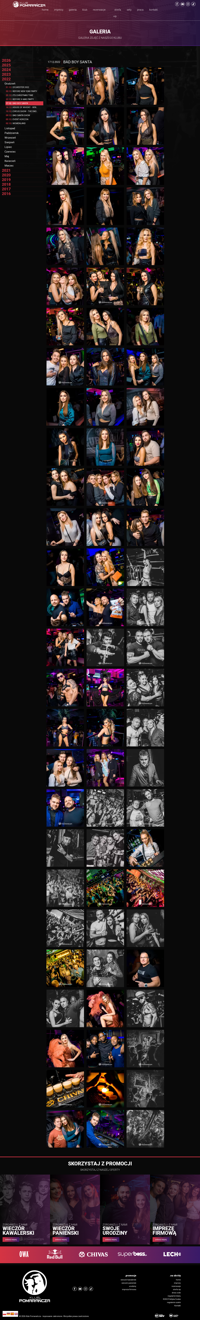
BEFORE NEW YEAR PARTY (21, 91)
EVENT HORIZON (17, 119)
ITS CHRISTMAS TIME (19, 95)
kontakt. (153, 9)
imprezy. (59, 9)
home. (45, 9)
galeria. (73, 9)
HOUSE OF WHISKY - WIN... (21, 107)
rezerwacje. (99, 9)
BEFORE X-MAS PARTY (20, 99)
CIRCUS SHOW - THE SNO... (21, 111)
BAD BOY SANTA (17, 103)
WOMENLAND (16, 123)
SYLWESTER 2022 (17, 87)
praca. (140, 9)
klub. (85, 9)
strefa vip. (117, 13)
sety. (129, 9)
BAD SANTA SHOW (18, 115)
